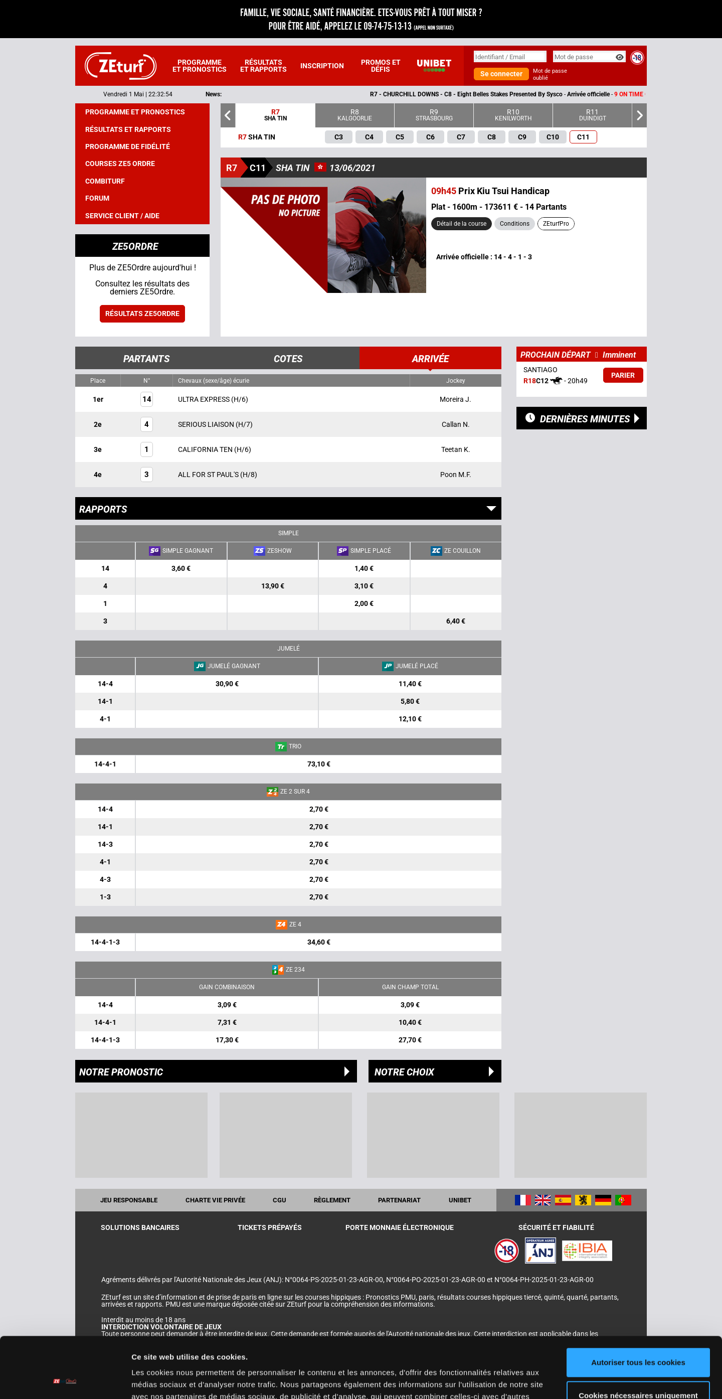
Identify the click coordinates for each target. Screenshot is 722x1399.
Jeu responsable (128, 1200)
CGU (279, 1200)
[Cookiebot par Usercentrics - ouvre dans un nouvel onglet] (65, 1379)
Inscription (322, 66)
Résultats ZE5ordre (142, 313)
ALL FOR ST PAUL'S (209, 475)
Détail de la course (461, 223)
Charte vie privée (215, 1200)
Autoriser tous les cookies (638, 1305)
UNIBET (460, 1200)
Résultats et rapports (263, 65)
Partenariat (399, 1200)
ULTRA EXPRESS (204, 399)
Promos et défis (381, 65)
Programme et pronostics (199, 65)
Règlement (332, 1200)
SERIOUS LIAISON (207, 424)
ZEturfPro (556, 223)
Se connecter (501, 74)
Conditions (514, 223)
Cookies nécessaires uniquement (638, 1338)
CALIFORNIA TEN (206, 449)
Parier (623, 375)
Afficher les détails (165, 1379)
